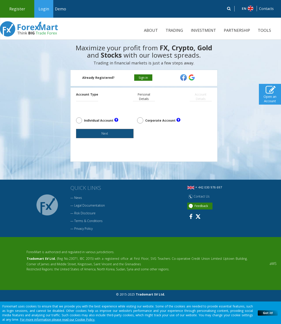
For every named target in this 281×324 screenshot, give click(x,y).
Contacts (266, 8)
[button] (245, 8)
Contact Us (199, 200)
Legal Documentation (89, 209)
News (78, 202)
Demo (60, 8)
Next (90, 137)
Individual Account (101, 120)
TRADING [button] (174, 30)
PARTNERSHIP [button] (237, 30)
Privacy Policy (83, 233)
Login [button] (43, 8)
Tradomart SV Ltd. (41, 263)
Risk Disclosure (85, 217)
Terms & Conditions (88, 225)
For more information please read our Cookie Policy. (57, 319)
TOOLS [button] (264, 30)
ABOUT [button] (151, 30)
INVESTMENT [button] (203, 30)
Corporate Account (162, 120)
